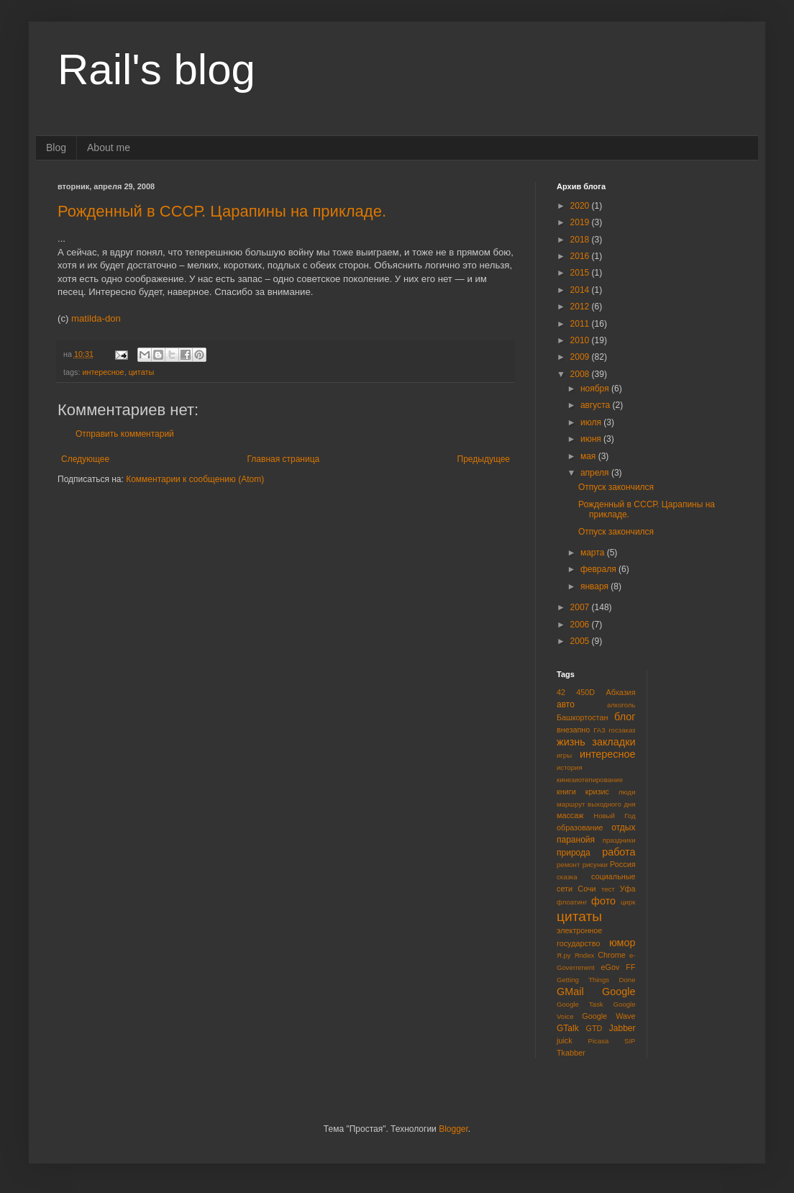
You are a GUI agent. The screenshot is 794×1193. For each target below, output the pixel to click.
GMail (570, 991)
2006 (581, 625)
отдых (623, 827)
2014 (581, 290)
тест (608, 889)
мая (589, 456)
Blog (56, 147)
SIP (629, 1041)
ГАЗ (599, 730)
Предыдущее (483, 459)
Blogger (453, 1129)
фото (603, 901)
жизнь (571, 742)
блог (624, 716)
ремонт (568, 864)
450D (585, 692)
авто (566, 704)
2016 (581, 256)
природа (573, 853)
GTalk (568, 1028)
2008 (581, 374)
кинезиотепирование (590, 780)
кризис (597, 791)
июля (591, 422)
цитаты (142, 372)
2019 (581, 222)
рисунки (595, 864)
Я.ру (564, 955)
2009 (581, 357)
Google (618, 991)
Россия (622, 864)
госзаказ (621, 730)
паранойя (576, 840)
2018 (581, 240)
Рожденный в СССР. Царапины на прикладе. (222, 211)
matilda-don (96, 318)
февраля (599, 569)
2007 (581, 607)
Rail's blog (156, 69)
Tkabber (571, 1052)
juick (564, 1040)
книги (566, 791)
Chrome (611, 955)
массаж (570, 815)
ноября (595, 389)
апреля (595, 473)
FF (630, 967)
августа (596, 405)
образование (580, 827)
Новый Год (614, 816)
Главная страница (283, 459)
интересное (103, 372)
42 (561, 692)
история (570, 767)
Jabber (622, 1028)
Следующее (85, 459)
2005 (581, 641)
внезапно (573, 729)
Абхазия (620, 692)
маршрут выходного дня (596, 804)
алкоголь (621, 705)
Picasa (598, 1041)
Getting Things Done (596, 980)
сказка (567, 877)
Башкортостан (582, 717)
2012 (581, 306)
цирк (628, 902)
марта (593, 553)
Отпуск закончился (616, 487)
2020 (581, 206)
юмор (622, 942)
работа (618, 852)
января (595, 586)
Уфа (628, 888)
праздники (619, 840)
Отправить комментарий (125, 434)
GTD (594, 1028)
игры (564, 755)
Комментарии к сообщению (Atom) (195, 479)
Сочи (587, 888)
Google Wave (608, 1016)
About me (108, 147)
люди (627, 792)
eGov (610, 967)
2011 (581, 324)
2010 (581, 340)
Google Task (580, 1004)
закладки (613, 742)
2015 (581, 273)
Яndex (585, 955)
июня (591, 439)
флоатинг (572, 902)
